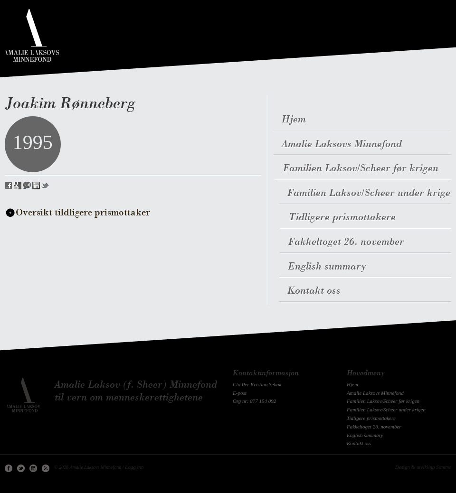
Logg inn (134, 467)
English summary (365, 435)
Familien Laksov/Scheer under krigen (386, 409)
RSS (45, 468)
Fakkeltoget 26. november (374, 426)
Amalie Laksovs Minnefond (375, 393)
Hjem (352, 384)
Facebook (8, 468)
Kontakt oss (359, 443)
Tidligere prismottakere (371, 418)
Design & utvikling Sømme (423, 467)
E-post (240, 393)
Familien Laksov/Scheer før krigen (383, 401)
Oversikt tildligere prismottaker (83, 213)
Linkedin (33, 468)
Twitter (21, 468)
